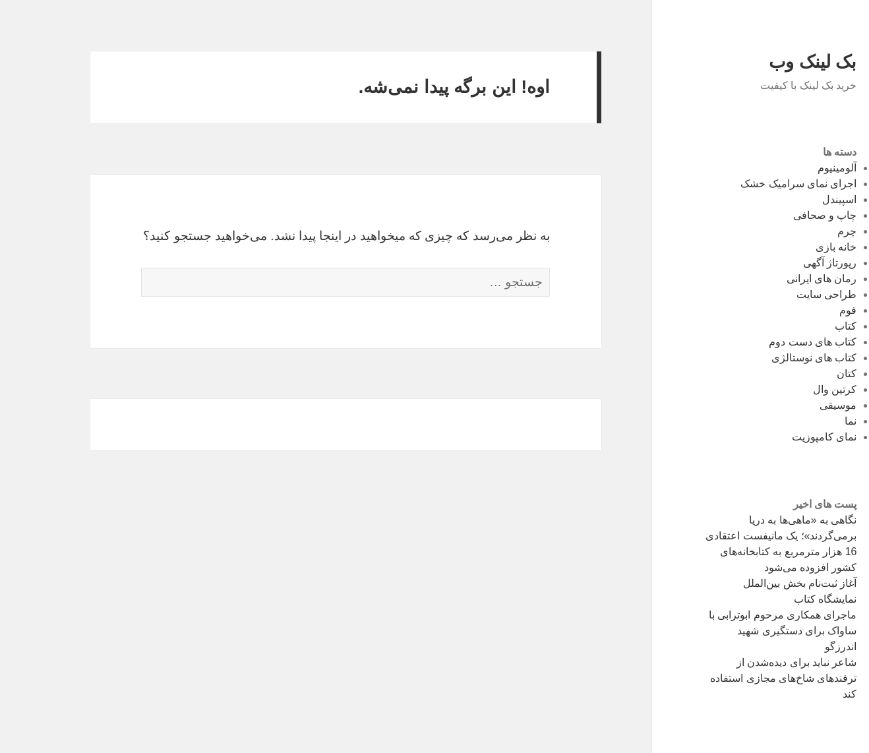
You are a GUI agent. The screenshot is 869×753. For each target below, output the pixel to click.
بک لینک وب (774, 62)
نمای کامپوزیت (785, 436)
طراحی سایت (788, 294)
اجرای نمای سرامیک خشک (760, 183)
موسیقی (799, 405)
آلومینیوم (798, 167)
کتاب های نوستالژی (775, 357)
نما (812, 421)
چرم (808, 231)
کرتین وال (796, 389)
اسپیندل (800, 199)
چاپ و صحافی (786, 215)
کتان (808, 373)
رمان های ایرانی (783, 278)
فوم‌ (809, 310)
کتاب (807, 326)
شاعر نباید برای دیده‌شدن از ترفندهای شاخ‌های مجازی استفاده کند (744, 678)
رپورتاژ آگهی (791, 262)
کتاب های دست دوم (774, 341)
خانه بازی (797, 247)
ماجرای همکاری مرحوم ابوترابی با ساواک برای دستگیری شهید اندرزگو (744, 630)
